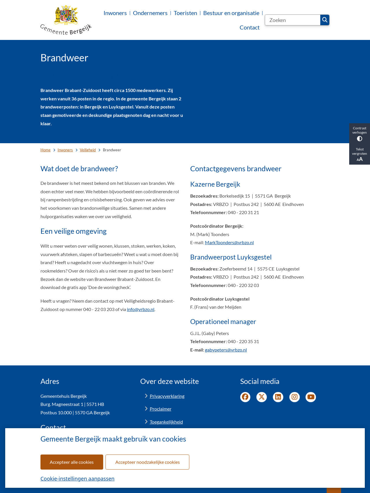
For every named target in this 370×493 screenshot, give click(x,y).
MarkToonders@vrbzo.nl (229, 242)
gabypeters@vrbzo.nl (226, 349)
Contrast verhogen (359, 133)
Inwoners (65, 150)
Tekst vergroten (359, 154)
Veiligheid (88, 150)
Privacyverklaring (167, 396)
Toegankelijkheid (166, 421)
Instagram (294, 397)
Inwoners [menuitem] (115, 12)
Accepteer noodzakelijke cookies (147, 462)
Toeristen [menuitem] (185, 12)
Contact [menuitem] (250, 27)
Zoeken (325, 20)
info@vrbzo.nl (140, 309)
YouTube (311, 397)
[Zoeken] (292, 20)
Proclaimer (160, 408)
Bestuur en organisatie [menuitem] (231, 12)
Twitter (261, 397)
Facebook (245, 397)
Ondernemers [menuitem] (150, 12)
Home (45, 150)
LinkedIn (278, 397)
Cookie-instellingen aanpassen (77, 478)
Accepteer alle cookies (72, 462)
